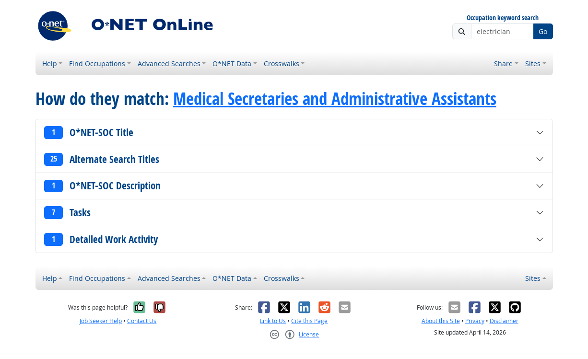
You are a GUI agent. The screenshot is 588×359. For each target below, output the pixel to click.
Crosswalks (281, 63)
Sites (533, 63)
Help (49, 63)
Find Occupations (97, 63)
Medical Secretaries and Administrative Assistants (334, 98)
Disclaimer (504, 321)
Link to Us (273, 321)
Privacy (474, 321)
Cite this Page (309, 321)
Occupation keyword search (503, 18)
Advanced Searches (169, 63)
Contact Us (141, 321)
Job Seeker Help (101, 321)
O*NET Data (231, 63)
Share (503, 63)
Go (543, 31)
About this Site (441, 321)
